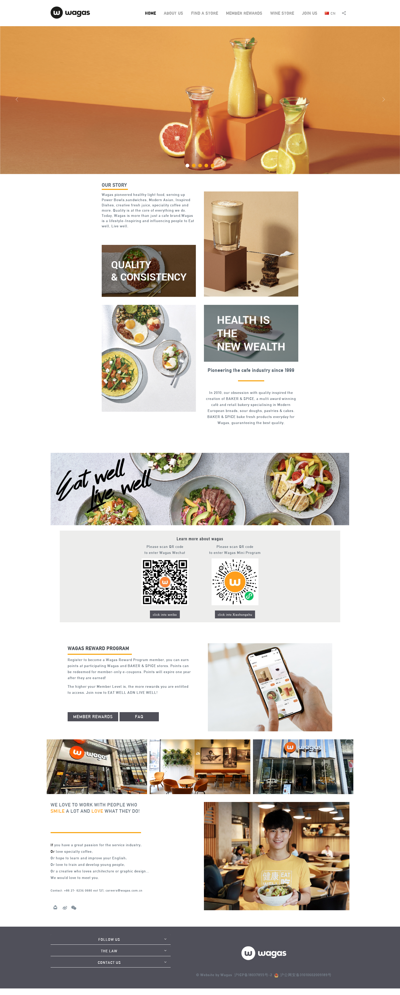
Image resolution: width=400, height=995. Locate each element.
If (52, 845)
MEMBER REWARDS (244, 13)
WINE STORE (282, 13)
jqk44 (239, 431)
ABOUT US (173, 13)
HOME (150, 13)
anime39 (58, 899)
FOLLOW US (109, 939)
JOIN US (309, 13)
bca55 (96, 899)
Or (53, 851)
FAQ (139, 716)
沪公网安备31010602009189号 (305, 974)
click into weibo (165, 615)
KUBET (72, 899)
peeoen (84, 899)
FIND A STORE (204, 13)
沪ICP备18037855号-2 (253, 974)
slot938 (122, 234)
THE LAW (109, 951)
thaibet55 (85, 701)
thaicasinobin (256, 431)
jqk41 (72, 701)
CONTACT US (109, 962)
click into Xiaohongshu (235, 615)
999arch (109, 234)
